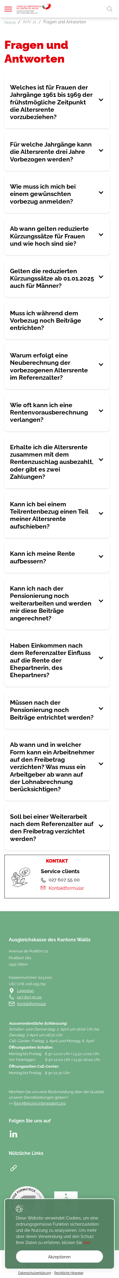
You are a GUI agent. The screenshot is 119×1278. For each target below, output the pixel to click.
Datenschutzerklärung (34, 1273)
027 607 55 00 (29, 997)
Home (10, 22)
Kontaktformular (62, 888)
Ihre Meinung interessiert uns (40, 1103)
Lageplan (25, 990)
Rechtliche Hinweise (68, 1273)
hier (86, 1242)
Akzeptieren (59, 1257)
